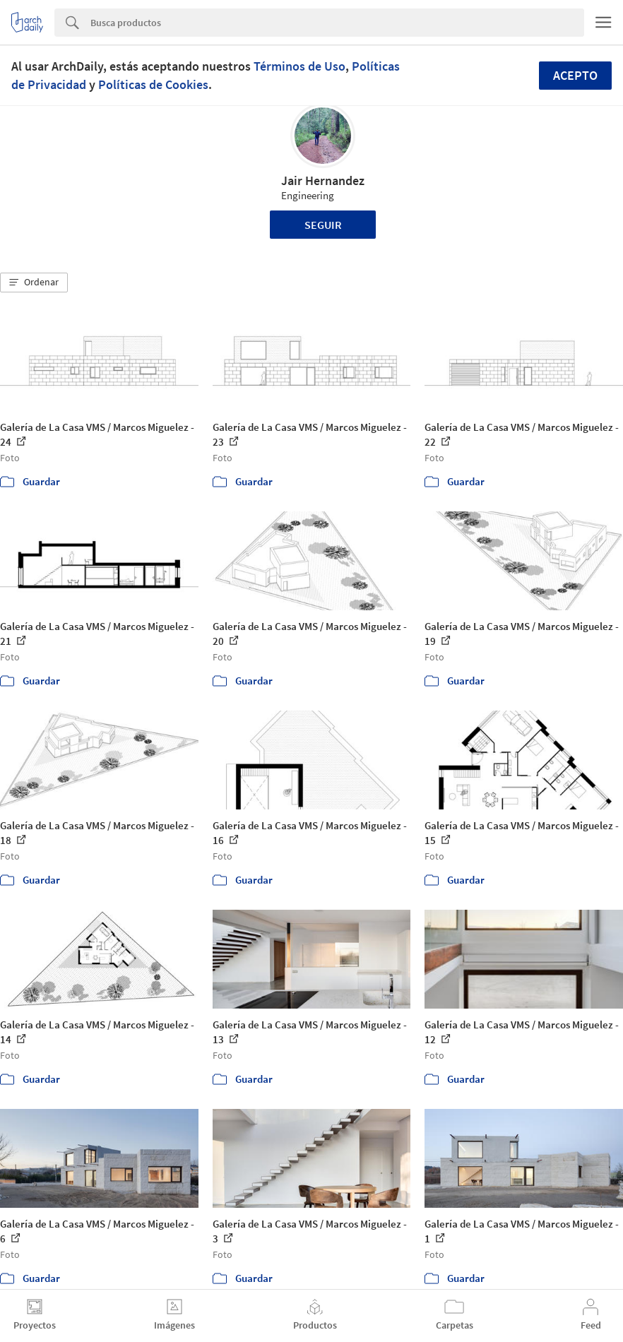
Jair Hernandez (322, 180)
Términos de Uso (299, 66)
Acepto (575, 75)
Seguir (323, 225)
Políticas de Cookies (153, 84)
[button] (34, 282)
